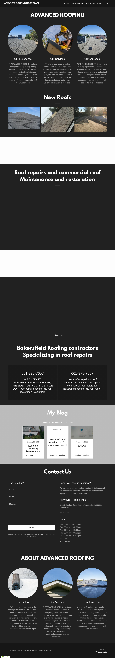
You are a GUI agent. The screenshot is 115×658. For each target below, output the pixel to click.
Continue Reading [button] (33, 455)
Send (31, 528)
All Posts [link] (46, 422)
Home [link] (67, 4)
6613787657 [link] (65, 513)
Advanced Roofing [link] (59, 422)
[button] (57, 335)
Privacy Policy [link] (44, 534)
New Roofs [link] (77, 4)
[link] (21, 3)
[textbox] (31, 489)
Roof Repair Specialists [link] (98, 4)
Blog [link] (71, 422)
